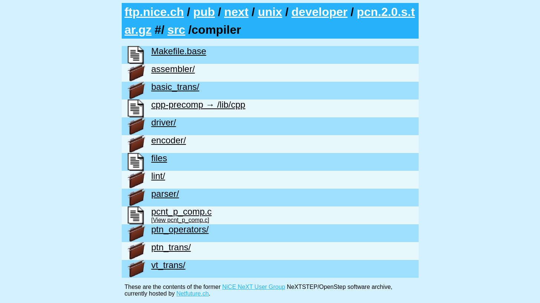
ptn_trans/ (171, 247)
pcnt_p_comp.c (181, 211)
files (159, 158)
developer (319, 12)
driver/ (163, 122)
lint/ (158, 176)
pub (204, 12)
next (236, 12)
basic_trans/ (175, 87)
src (176, 29)
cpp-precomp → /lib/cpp (198, 105)
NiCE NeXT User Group (253, 287)
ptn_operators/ (180, 229)
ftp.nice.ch (154, 12)
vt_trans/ (168, 265)
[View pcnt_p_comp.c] (180, 220)
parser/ (165, 194)
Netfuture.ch (192, 293)
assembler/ (173, 69)
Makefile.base (178, 51)
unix (270, 12)
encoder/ (168, 140)
